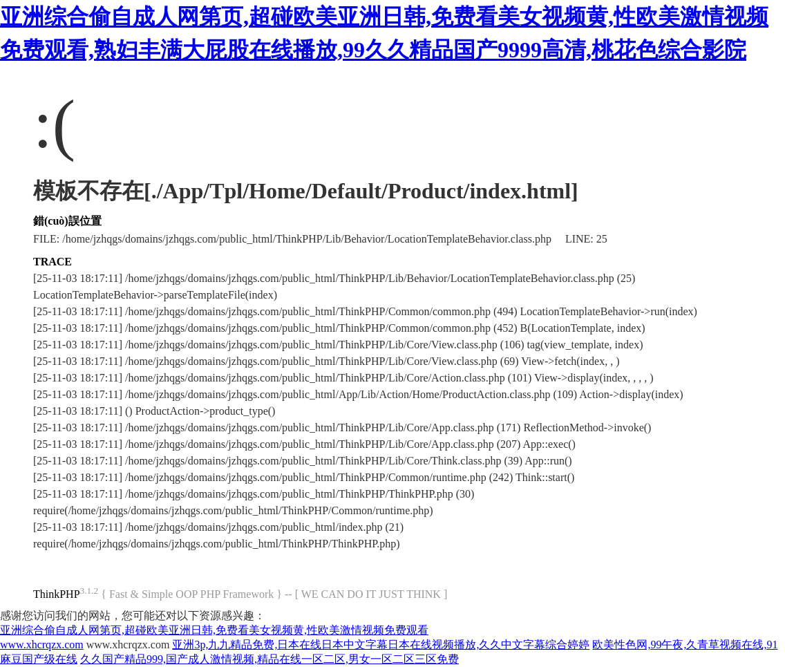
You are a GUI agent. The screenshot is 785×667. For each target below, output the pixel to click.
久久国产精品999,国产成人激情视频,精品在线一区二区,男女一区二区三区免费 (269, 659)
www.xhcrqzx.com (42, 644)
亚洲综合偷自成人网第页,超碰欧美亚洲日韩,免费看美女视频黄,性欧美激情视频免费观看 (214, 630)
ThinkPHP (56, 594)
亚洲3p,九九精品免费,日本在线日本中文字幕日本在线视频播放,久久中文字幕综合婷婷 (380, 644)
